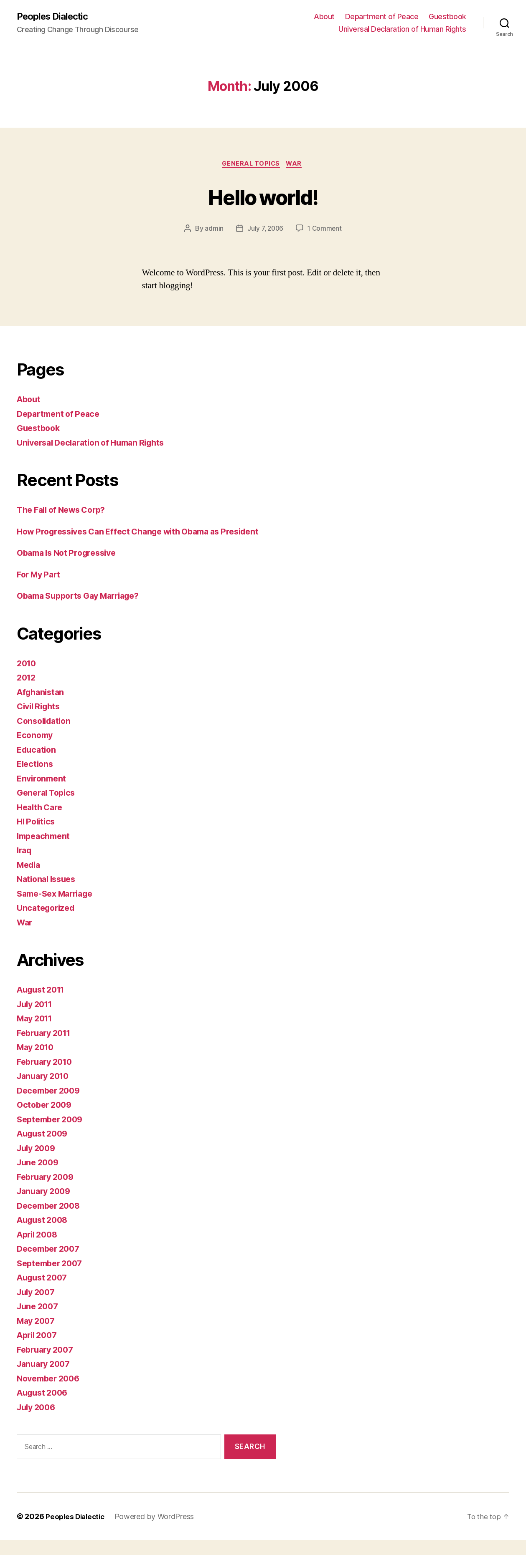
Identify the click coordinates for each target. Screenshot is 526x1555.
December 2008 (51, 1220)
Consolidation (46, 736)
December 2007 (51, 1264)
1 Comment (325, 230)
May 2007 (37, 1336)
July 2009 (38, 1163)
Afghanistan (42, 707)
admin (212, 230)
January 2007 (46, 1379)
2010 (27, 678)
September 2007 (52, 1278)
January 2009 (46, 1206)
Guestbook (447, 17)
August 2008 (44, 1235)
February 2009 (48, 1192)
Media (30, 880)
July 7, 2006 (265, 230)
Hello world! (263, 197)
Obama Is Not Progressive (71, 568)
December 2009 (51, 1105)
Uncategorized (48, 923)
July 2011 (37, 1019)
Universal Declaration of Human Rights (402, 29)
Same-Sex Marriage (58, 908)
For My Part (40, 589)
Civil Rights (40, 721)
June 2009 (39, 1177)
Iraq (25, 865)
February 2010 (47, 1076)
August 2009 (44, 1149)
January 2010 (45, 1091)
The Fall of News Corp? (65, 512)
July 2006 (38, 1422)
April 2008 (39, 1249)
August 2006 (44, 1408)
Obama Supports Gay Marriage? (84, 611)
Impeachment (45, 851)
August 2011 (43, 1005)
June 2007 (39, 1321)
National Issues (49, 894)
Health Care (41, 822)
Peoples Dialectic (56, 17)
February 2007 (48, 1364)
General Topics (250, 165)
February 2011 (46, 1048)
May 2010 (37, 1062)
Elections (36, 779)
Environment (43, 793)
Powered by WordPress (158, 1531)
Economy (36, 750)
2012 (27, 693)
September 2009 (52, 1134)
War (297, 165)
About (324, 17)
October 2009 (46, 1120)
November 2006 (51, 1393)
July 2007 (38, 1307)
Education (38, 764)
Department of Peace (382, 17)
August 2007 (44, 1293)
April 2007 (39, 1350)
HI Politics (37, 837)
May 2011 (36, 1033)
